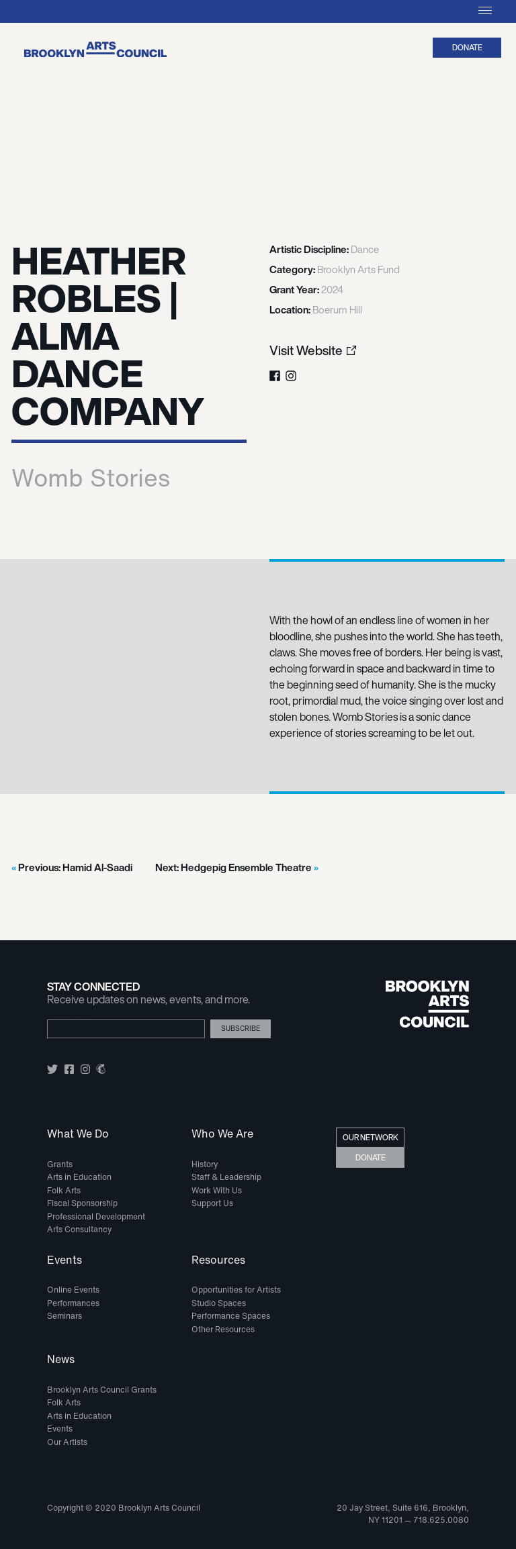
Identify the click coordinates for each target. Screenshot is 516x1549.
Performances (73, 1303)
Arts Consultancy (79, 1229)
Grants (60, 1164)
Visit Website (306, 350)
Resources (218, 1260)
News (61, 1359)
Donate (467, 47)
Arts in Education (79, 1177)
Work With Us (216, 1190)
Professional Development (96, 1216)
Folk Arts (64, 1190)
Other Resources (223, 1329)
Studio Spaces (218, 1303)
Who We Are (222, 1134)
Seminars (64, 1315)
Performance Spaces (230, 1315)
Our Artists (67, 1442)
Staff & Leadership (226, 1177)
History (204, 1164)
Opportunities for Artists (236, 1289)
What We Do (78, 1134)
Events (64, 1260)
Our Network (370, 1137)
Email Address (68, 1014)
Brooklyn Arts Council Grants (102, 1389)
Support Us (212, 1203)
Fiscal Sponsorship (82, 1203)
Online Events (73, 1289)
